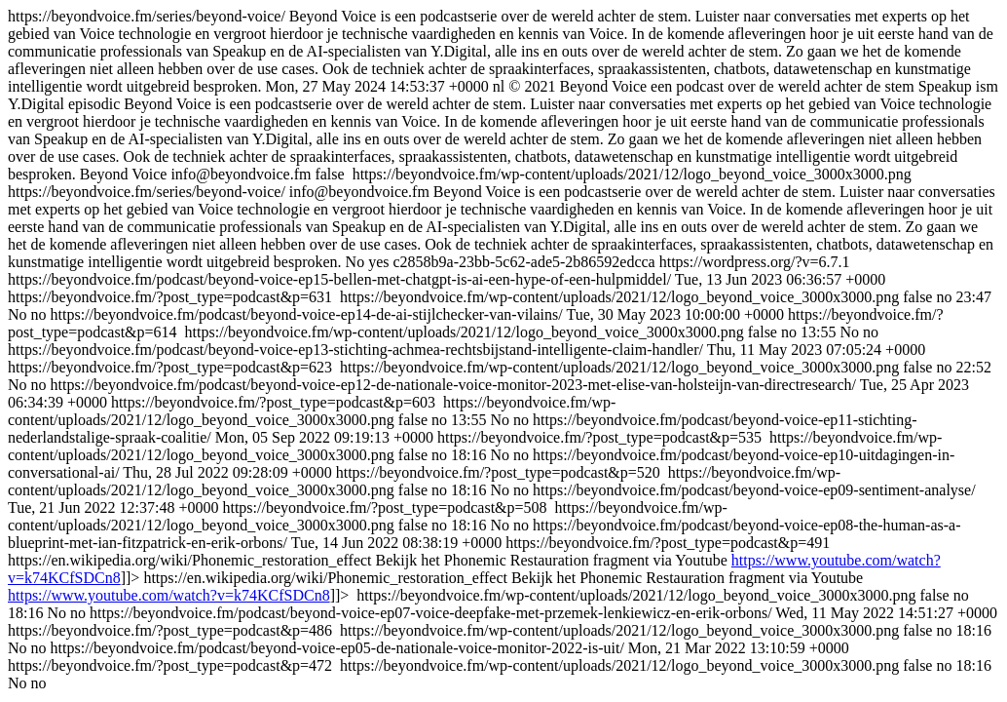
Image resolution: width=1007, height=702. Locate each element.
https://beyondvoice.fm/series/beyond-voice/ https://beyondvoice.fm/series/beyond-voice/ (503, 349)
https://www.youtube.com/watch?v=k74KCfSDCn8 (169, 595)
